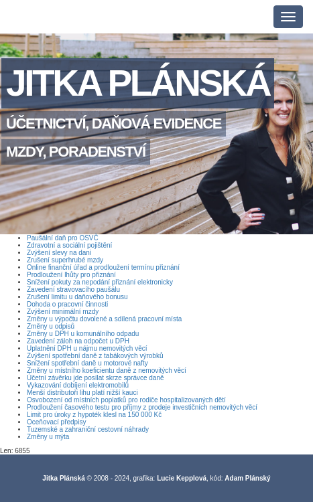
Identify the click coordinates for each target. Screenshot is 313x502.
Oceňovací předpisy (56, 422)
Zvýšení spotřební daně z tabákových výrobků (95, 355)
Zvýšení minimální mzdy (63, 311)
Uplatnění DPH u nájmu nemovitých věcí (87, 348)
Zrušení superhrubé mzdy (65, 260)
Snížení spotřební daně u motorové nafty (87, 363)
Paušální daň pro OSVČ (63, 238)
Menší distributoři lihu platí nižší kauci (82, 392)
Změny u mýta (48, 436)
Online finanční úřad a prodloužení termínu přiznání (103, 267)
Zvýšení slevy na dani (59, 252)
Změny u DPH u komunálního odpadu (83, 333)
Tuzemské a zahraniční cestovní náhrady (88, 429)
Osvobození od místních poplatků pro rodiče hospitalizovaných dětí (126, 400)
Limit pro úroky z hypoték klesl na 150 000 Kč (94, 414)
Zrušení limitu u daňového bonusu (77, 297)
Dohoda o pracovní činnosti (67, 304)
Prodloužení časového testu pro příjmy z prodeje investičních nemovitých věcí (142, 407)
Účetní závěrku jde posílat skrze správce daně (95, 378)
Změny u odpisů (50, 326)
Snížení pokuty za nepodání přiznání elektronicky (100, 282)
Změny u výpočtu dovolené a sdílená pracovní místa (104, 319)
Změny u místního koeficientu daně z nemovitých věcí (106, 370)
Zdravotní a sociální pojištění (69, 245)
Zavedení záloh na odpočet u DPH (78, 341)
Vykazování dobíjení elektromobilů (78, 385)
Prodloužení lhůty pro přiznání (71, 274)
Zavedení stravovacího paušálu (73, 289)
